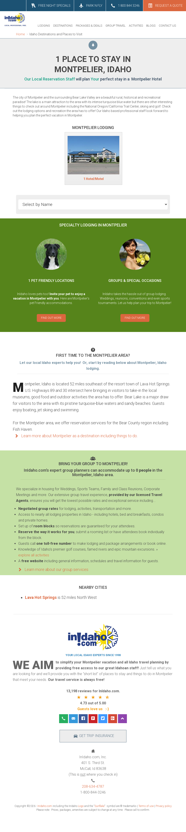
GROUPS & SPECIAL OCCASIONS (134, 281)
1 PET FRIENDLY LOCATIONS (51, 281)
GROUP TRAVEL (115, 25)
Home (20, 34)
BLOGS (150, 25)
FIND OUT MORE (51, 317)
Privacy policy (164, 806)
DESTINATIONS (62, 25)
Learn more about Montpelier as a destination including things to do (75, 435)
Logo (81, 806)
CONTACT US (167, 25)
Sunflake (99, 806)
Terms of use (146, 806)
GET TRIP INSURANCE (93, 736)
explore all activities (33, 555)
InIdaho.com (44, 806)
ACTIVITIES (136, 25)
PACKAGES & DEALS (89, 25)
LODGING (44, 25)
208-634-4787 (93, 786)
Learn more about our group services (52, 569)
